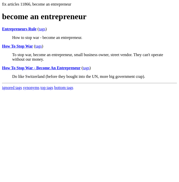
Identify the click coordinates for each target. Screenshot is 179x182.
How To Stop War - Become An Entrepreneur (41, 68)
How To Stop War (17, 46)
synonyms (31, 87)
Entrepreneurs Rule (19, 29)
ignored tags (12, 87)
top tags (47, 87)
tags (42, 29)
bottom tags (63, 87)
